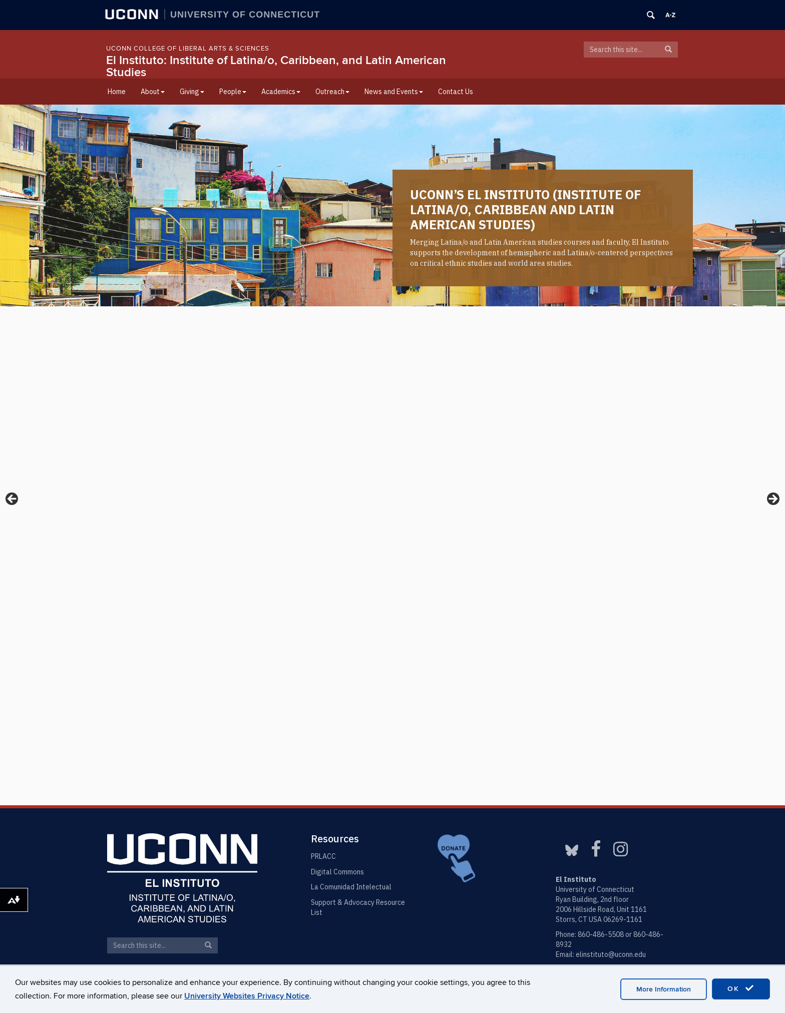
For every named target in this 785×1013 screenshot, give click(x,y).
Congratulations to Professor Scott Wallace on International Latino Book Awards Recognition (380, 405)
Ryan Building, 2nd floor (592, 899)
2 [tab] (393, 289)
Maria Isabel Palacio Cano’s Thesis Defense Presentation (551, 592)
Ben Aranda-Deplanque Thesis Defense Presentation (544, 634)
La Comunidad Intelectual (351, 886)
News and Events (393, 91)
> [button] (772, 208)
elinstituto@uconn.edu (611, 954)
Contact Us (455, 91)
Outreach (332, 91)
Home (117, 91)
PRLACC (323, 856)
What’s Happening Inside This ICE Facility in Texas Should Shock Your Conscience (586, 398)
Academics (280, 91)
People (232, 91)
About (153, 91)
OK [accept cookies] (740, 988)
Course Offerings (343, 653)
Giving (192, 91)
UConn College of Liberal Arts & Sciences (187, 49)
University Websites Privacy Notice (246, 996)
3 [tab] (404, 289)
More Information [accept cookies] (663, 989)
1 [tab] (381, 289)
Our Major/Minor (246, 653)
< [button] (12, 208)
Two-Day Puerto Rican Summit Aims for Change (190, 398)
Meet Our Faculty (148, 760)
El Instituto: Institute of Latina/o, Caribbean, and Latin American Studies (276, 66)
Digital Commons (337, 871)
